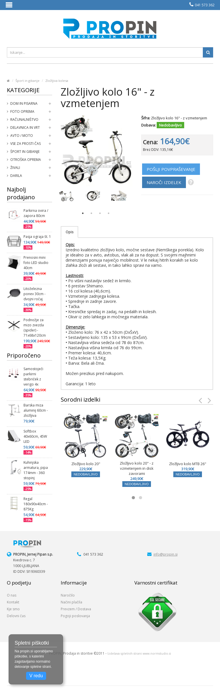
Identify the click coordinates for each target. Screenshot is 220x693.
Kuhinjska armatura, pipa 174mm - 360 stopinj (35, 470)
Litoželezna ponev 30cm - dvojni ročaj (34, 293)
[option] (66, 196)
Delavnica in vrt (25, 127)
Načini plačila (71, 602)
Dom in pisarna (24, 103)
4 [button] (108, 213)
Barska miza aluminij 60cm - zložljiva (35, 410)
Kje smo (13, 609)
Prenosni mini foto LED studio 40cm (35, 262)
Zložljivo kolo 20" (85, 463)
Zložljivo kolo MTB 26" (187, 463)
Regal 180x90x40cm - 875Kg (35, 504)
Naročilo (68, 595)
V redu (36, 675)
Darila (16, 175)
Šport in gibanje (27, 80)
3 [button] (100, 213)
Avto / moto (21, 135)
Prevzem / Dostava (76, 609)
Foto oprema (22, 111)
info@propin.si (166, 554)
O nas (11, 595)
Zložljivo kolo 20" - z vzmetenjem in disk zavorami (137, 468)
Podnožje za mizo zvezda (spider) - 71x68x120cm (34, 327)
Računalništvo (24, 119)
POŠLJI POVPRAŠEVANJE (171, 169)
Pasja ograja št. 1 (37, 236)
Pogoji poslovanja (75, 615)
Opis (69, 232)
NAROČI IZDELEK (164, 182)
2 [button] (91, 213)
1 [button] (83, 213)
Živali (15, 167)
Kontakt (13, 602)
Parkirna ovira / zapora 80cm (35, 213)
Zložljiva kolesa (56, 80)
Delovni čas (16, 615)
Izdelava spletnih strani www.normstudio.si (139, 653)
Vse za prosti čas (25, 143)
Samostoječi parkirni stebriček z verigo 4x (33, 376)
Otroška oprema (25, 159)
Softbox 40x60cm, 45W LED (35, 436)
